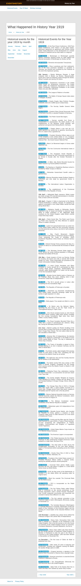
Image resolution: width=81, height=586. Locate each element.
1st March (42, 143)
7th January (43, 56)
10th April (42, 177)
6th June (41, 297)
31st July (41, 394)
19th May (42, 275)
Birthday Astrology (35, 8)
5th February (43, 101)
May (9, 50)
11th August (43, 401)
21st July (42, 378)
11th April (42, 184)
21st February (43, 120)
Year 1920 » (70, 575)
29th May (41, 287)
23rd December (44, 561)
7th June (41, 301)
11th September (44, 429)
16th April (42, 209)
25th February (43, 128)
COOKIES (52, 0)
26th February (43, 135)
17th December (43, 551)
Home (10, 32)
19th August (42, 406)
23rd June (42, 336)
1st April (41, 167)
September (11, 54)
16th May (42, 265)
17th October (43, 483)
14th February (43, 116)
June (14, 50)
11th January (43, 62)
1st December (43, 530)
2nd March (42, 148)
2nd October (42, 458)
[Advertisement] (40, 17)
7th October (42, 471)
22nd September (44, 445)
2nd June (42, 291)
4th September (43, 411)
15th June (42, 313)
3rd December (43, 544)
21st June (42, 321)
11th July (41, 358)
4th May (42, 234)
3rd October (43, 465)
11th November (43, 505)
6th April (41, 172)
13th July (41, 363)
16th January (43, 82)
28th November (43, 520)
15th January (43, 66)
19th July (42, 371)
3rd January (42, 46)
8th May (41, 244)
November (27, 54)
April (30, 46)
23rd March (42, 162)
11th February (43, 111)
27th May (42, 282)
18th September (44, 438)
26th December (43, 567)
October (19, 54)
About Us (10, 581)
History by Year (70, 3)
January (10, 46)
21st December (43, 556)
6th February (43, 106)
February (17, 46)
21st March (42, 154)
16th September (44, 434)
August (24, 50)
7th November (43, 488)
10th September (44, 419)
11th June (42, 306)
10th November (44, 498)
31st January (43, 96)
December (11, 57)
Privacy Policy (19, 581)
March (24, 46)
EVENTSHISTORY (14, 3)
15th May (42, 250)
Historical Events (12, 8)
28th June (42, 344)
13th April (42, 189)
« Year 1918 (42, 575)
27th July (41, 386)
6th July (41, 351)
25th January (43, 92)
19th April (42, 226)
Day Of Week (24, 8)
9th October (42, 478)
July (19, 50)
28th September (44, 453)
